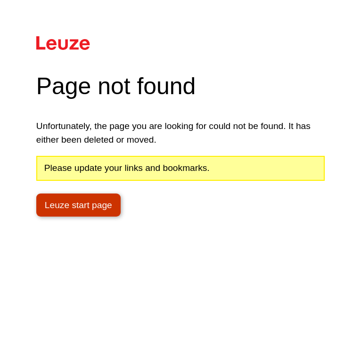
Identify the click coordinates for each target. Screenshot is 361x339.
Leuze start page (78, 205)
